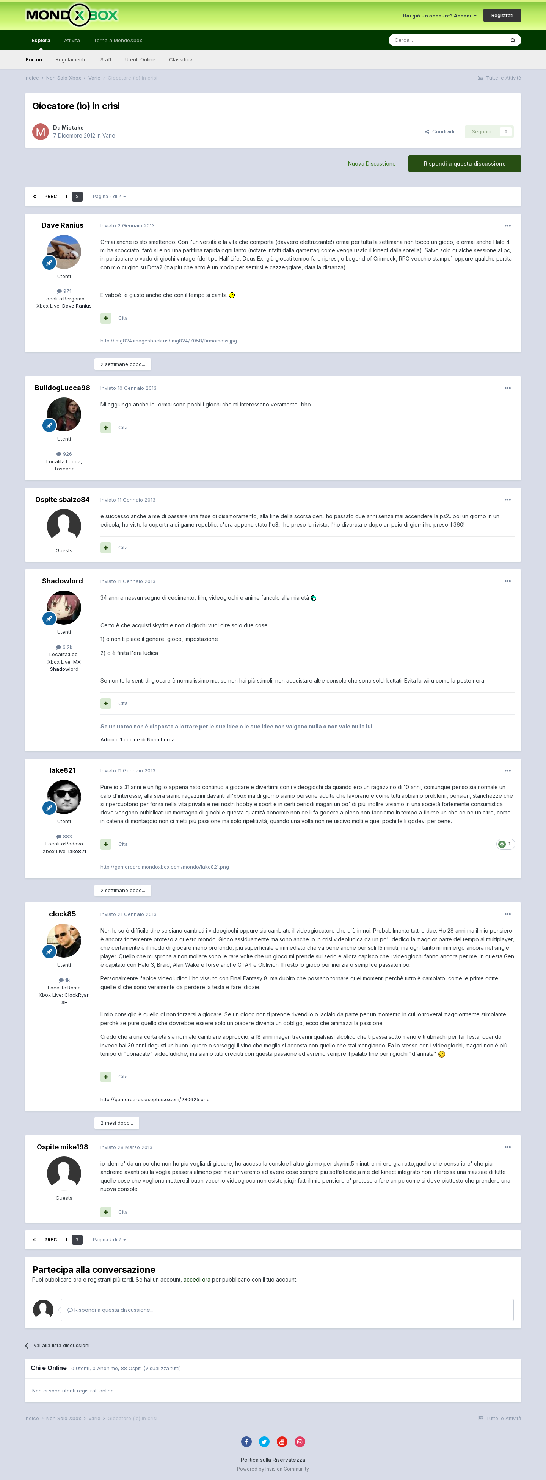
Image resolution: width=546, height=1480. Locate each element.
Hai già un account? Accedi (440, 16)
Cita (123, 318)
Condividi (439, 131)
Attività (72, 40)
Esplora (40, 43)
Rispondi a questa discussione (465, 163)
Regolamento (71, 59)
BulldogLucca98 (62, 388)
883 (64, 836)
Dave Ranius (62, 225)
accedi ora (197, 1279)
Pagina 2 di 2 (109, 196)
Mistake (73, 127)
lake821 (62, 770)
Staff (105, 59)
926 (64, 454)
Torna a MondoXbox (118, 40)
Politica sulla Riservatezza (273, 1460)
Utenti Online (140, 59)
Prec (50, 196)
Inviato (127, 225)
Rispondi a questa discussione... (110, 1310)
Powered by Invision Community (273, 1469)
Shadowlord (62, 581)
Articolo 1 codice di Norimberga (137, 739)
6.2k (64, 647)
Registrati (502, 15)
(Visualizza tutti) (162, 1368)
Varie (108, 135)
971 (64, 291)
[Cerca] (424, 40)
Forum (34, 59)
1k (64, 980)
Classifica (181, 59)
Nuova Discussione (372, 163)
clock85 (62, 914)
